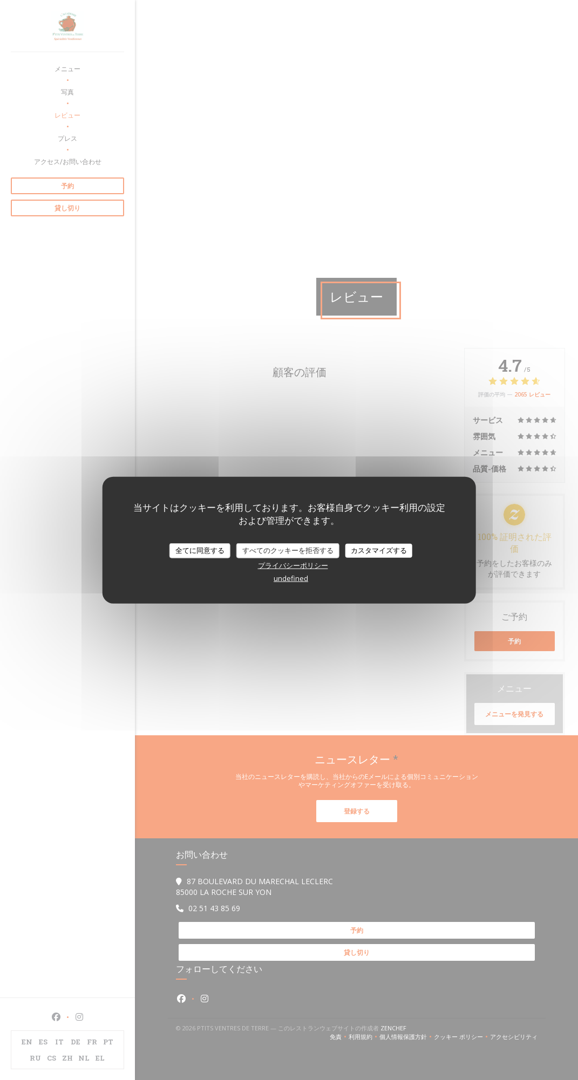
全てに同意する (200, 550)
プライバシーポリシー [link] (293, 565)
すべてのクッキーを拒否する (288, 550)
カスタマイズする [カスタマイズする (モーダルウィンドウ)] (379, 550)
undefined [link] (291, 578)
